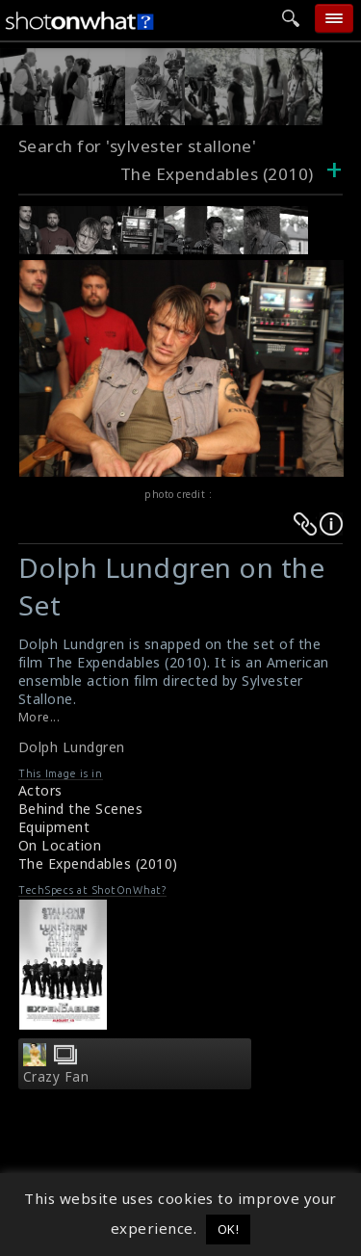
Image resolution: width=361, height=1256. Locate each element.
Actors (40, 790)
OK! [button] (229, 1229)
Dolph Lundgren (71, 747)
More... (39, 717)
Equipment (54, 827)
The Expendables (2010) (98, 863)
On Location (60, 845)
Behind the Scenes (80, 808)
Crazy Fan (56, 1077)
